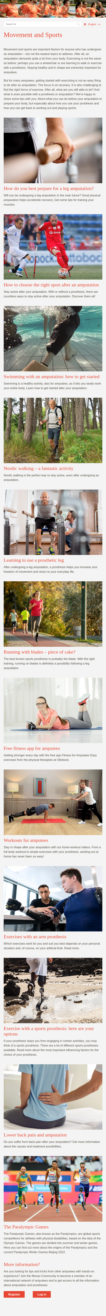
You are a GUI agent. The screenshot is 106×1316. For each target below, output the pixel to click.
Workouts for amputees (26, 840)
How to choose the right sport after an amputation (51, 284)
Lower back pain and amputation (35, 1135)
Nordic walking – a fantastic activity (38, 468)
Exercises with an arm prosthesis (35, 936)
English (92, 24)
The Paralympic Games (26, 1227)
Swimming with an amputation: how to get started (52, 376)
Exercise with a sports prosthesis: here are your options (49, 1031)
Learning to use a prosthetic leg (34, 560)
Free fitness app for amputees (32, 748)
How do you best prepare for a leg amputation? (49, 188)
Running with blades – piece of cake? (39, 652)
